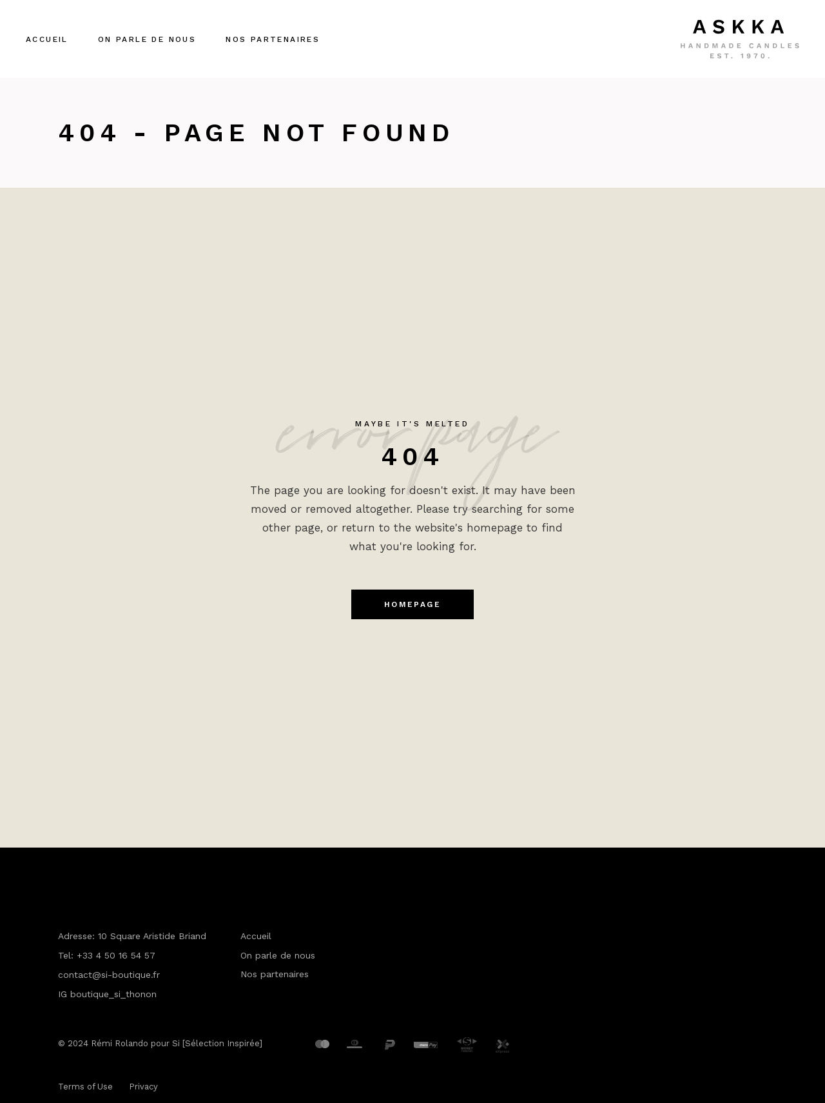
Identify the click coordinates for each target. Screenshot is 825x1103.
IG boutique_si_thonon (107, 994)
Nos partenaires (274, 974)
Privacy (143, 1086)
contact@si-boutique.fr (109, 974)
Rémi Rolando (119, 1043)
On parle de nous (277, 955)
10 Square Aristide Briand (152, 936)
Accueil (255, 936)
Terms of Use (85, 1086)
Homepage (412, 604)
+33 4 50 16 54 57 (116, 955)
